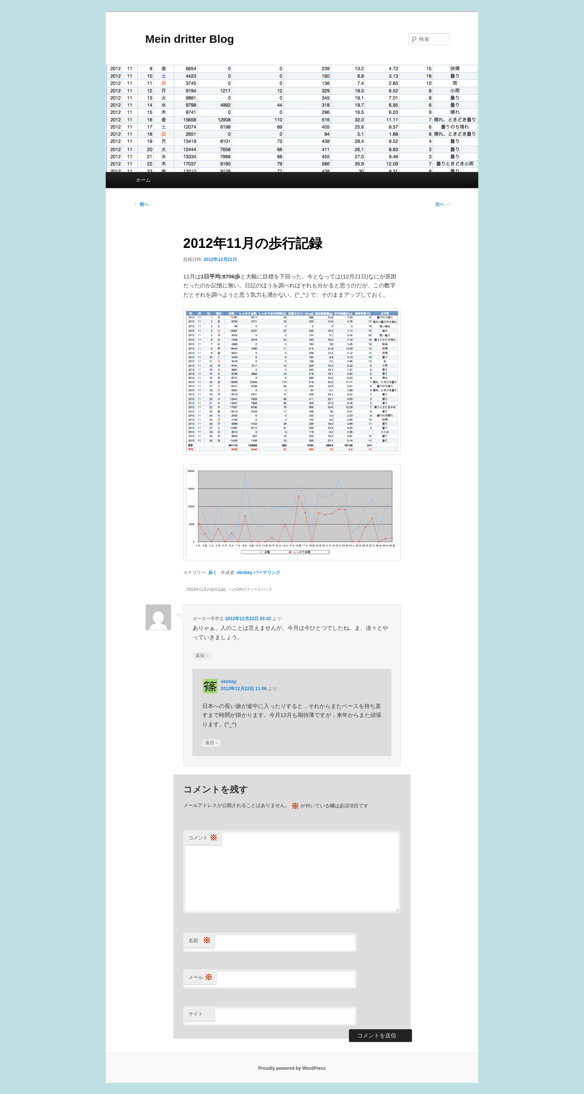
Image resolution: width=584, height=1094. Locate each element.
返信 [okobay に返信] (211, 742)
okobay (244, 572)
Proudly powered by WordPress (292, 1068)
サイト (195, 1014)
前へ (141, 204)
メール (200, 977)
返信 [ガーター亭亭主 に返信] (202, 655)
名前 (199, 940)
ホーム (143, 180)
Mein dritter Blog (184, 39)
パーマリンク (267, 572)
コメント (203, 838)
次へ (442, 204)
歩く (212, 572)
